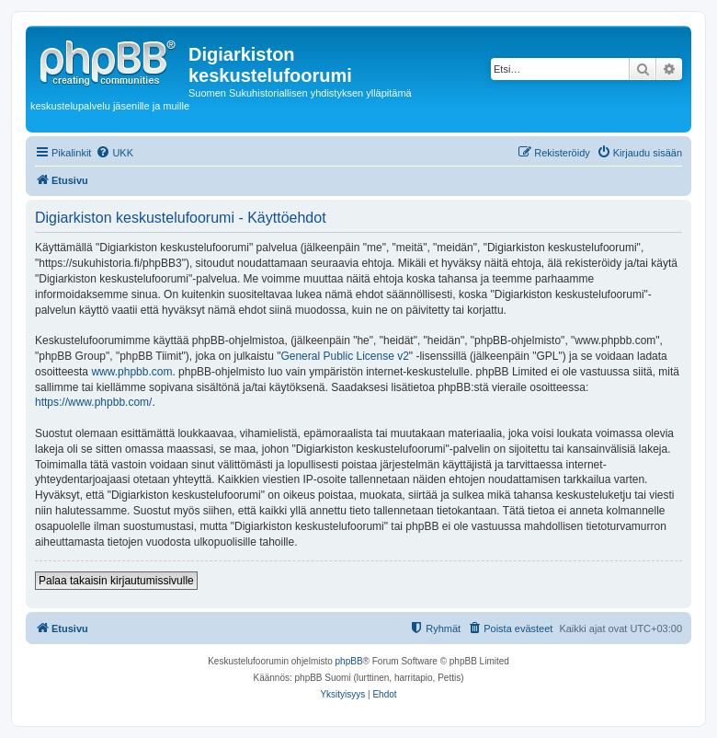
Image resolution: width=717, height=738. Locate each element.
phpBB (349, 661)
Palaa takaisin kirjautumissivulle (116, 580)
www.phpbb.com (131, 371)
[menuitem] (114, 153)
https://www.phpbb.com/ (93, 402)
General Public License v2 (344, 356)
